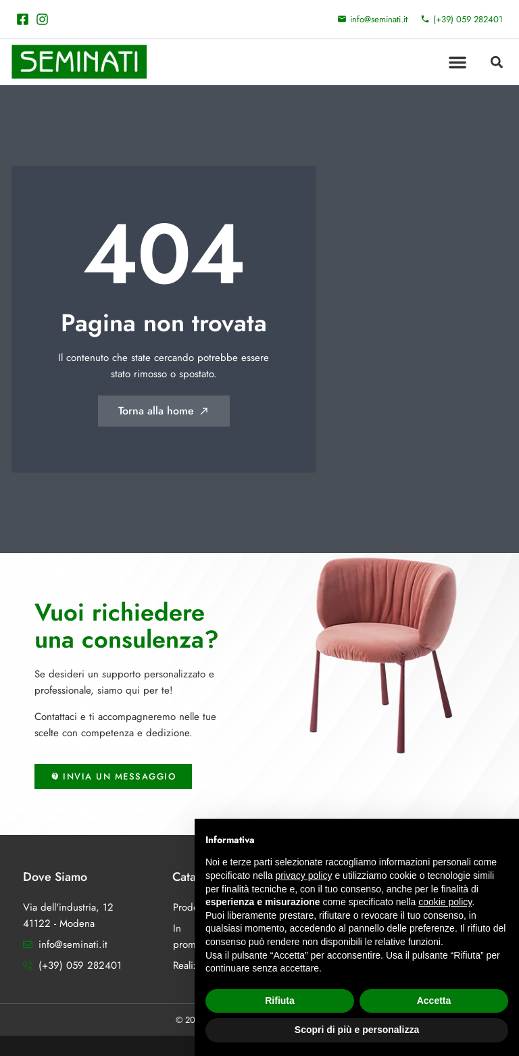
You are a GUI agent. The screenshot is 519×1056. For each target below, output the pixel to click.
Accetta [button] (434, 1000)
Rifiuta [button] (280, 1000)
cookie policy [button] (445, 901)
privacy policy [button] (304, 875)
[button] (457, 62)
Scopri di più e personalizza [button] (357, 1029)
